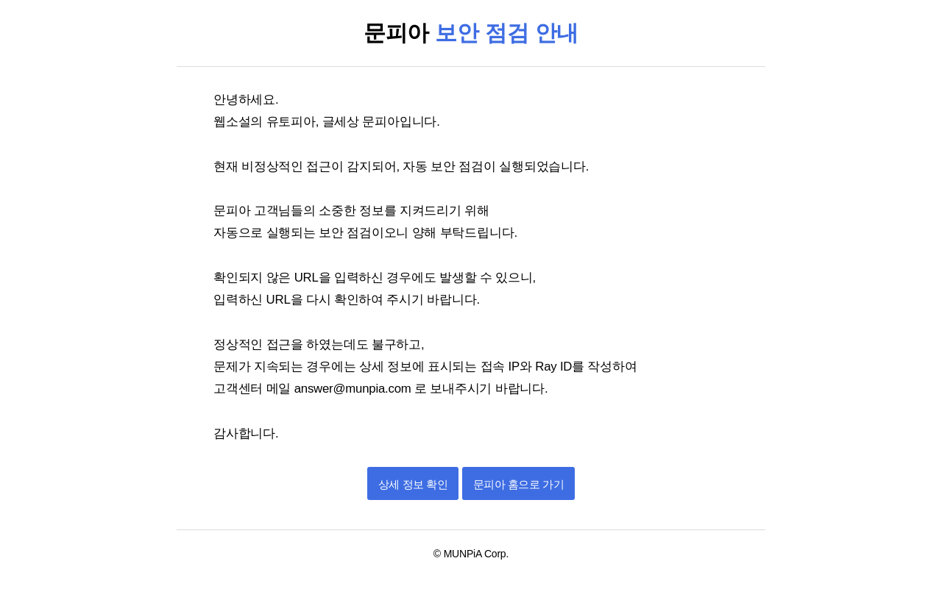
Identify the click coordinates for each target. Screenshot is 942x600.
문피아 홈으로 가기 (518, 484)
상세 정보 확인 (412, 484)
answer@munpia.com (354, 389)
